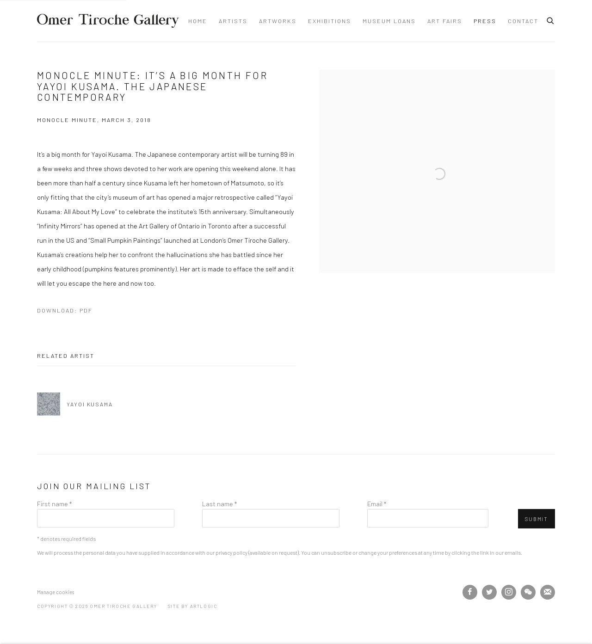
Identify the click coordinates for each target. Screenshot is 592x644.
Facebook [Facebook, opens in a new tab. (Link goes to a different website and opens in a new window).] (469, 592)
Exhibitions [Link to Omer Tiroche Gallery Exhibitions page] (329, 21)
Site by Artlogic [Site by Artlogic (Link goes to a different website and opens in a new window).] (192, 606)
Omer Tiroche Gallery (108, 21)
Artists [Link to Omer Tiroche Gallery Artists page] (233, 21)
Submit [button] (536, 519)
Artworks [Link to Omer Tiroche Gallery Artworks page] (277, 21)
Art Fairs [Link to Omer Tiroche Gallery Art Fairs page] (444, 21)
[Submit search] (551, 19)
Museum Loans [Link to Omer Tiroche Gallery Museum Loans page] (389, 21)
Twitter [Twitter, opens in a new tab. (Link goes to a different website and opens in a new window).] (489, 592)
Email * (376, 503)
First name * (54, 503)
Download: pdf (64, 310)
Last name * (219, 503)
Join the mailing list (547, 592)
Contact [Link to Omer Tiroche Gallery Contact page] (523, 21)
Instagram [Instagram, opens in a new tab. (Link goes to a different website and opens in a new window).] (508, 592)
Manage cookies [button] (55, 592)
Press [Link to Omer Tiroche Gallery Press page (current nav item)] (485, 21)
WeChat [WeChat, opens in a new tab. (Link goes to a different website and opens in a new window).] (528, 592)
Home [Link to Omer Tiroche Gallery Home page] (197, 21)
